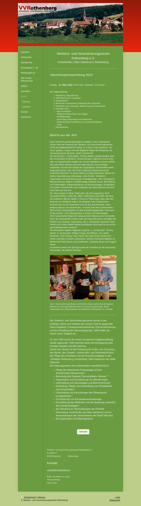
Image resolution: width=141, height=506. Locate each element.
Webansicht (114, 500)
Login (117, 497)
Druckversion (28, 497)
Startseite (83, 432)
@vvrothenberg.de (62, 470)
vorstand (50, 470)
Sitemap (41, 497)
